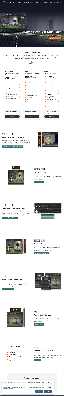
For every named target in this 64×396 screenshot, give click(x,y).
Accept (39, 391)
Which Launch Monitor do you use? (11, 111)
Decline (48, 391)
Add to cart (12, 116)
